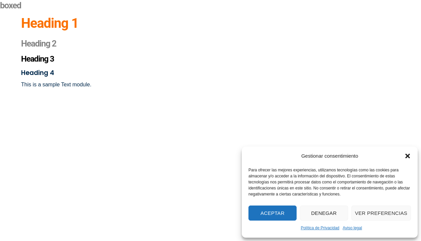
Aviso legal (352, 228)
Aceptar (272, 213)
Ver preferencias (381, 213)
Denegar (323, 213)
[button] (407, 156)
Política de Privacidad (320, 228)
